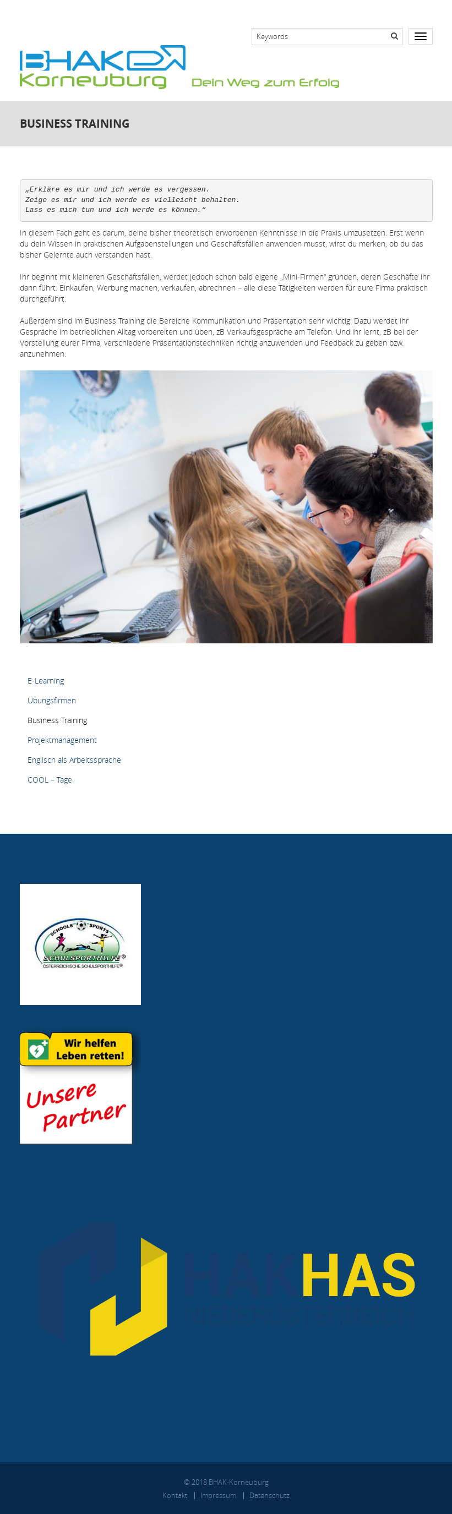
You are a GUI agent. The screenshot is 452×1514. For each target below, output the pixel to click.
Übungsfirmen (52, 700)
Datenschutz (269, 1495)
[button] (226, 506)
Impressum (218, 1495)
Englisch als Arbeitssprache (74, 760)
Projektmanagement (62, 740)
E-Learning (46, 680)
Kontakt (174, 1495)
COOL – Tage (50, 779)
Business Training (57, 720)
